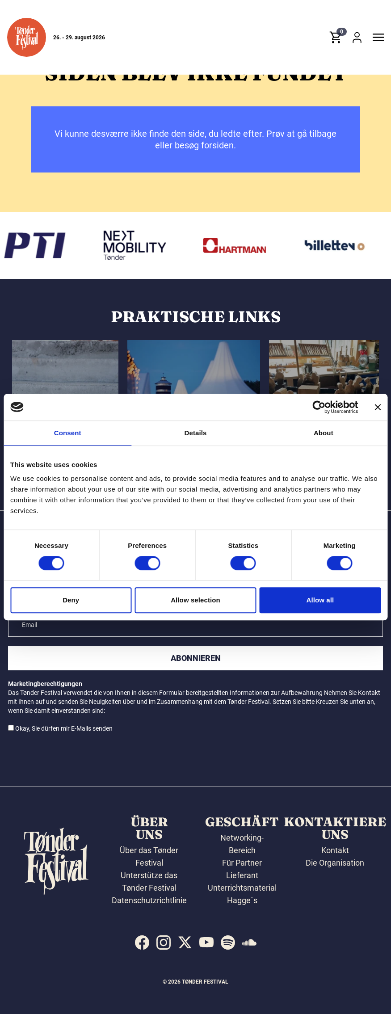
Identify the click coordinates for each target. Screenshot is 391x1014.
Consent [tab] (67, 433)
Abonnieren (196, 658)
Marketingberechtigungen (45, 683)
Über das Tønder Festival (149, 856)
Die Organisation (335, 862)
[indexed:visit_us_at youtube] (206, 942)
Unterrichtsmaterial (242, 887)
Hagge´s (242, 900)
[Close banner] (377, 407)
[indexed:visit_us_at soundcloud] (249, 942)
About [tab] (323, 433)
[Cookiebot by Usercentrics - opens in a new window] (319, 407)
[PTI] (37, 245)
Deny (71, 600)
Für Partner (242, 862)
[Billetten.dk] (337, 245)
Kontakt (335, 850)
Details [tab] (196, 433)
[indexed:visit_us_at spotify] (228, 942)
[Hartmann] (237, 245)
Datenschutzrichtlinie (149, 900)
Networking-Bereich (242, 844)
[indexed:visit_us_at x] (185, 942)
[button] (26, 37)
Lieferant (242, 875)
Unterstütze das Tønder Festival (149, 881)
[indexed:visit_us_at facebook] (142, 942)
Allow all (320, 600)
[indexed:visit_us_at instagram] (163, 942)
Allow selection (195, 600)
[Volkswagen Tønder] (137, 245)
